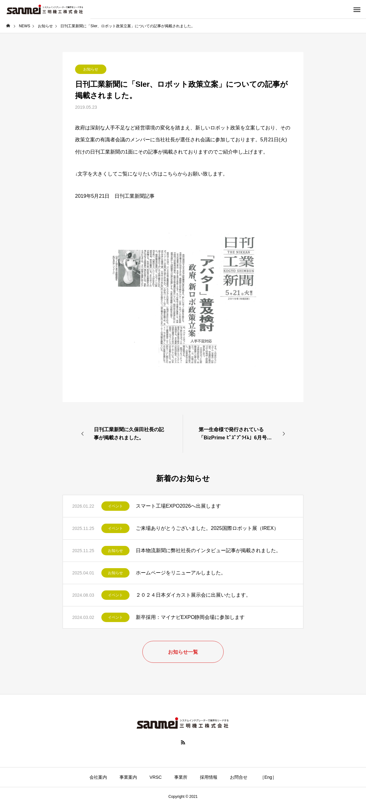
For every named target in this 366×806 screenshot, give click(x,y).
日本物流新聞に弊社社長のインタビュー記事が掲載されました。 (208, 550)
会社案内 (98, 777)
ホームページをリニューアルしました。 (181, 572)
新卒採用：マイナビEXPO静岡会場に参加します (190, 617)
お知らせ (90, 69)
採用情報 (208, 777)
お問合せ (238, 777)
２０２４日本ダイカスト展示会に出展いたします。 (193, 595)
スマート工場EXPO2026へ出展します (178, 506)
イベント (115, 506)
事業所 (180, 777)
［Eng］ (268, 777)
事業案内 (128, 777)
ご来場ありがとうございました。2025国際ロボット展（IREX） (207, 528)
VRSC (156, 777)
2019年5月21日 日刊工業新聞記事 (115, 196)
